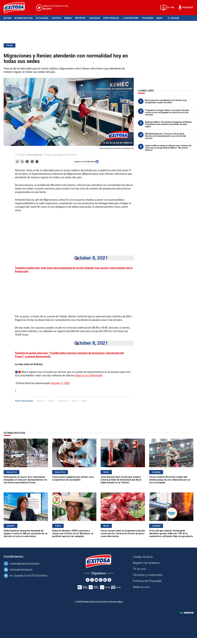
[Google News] (105, 580)
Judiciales (94, 18)
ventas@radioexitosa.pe (24, 563)
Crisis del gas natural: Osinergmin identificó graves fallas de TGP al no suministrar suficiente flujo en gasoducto (171, 533)
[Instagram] (101, 580)
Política (56, 18)
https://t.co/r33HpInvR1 (89, 375)
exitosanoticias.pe (21, 569)
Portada (9, 45)
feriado (51, 401)
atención (40, 401)
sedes (83, 401)
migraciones (63, 401)
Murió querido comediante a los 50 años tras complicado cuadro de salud (166, 101)
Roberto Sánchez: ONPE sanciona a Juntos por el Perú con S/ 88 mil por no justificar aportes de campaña (72, 533)
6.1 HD (170, 7)
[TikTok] (109, 580)
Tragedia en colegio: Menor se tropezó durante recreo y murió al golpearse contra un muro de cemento (167, 112)
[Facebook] (88, 580)
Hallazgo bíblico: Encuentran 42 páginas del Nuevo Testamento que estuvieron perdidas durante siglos (168, 124)
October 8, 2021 (91, 258)
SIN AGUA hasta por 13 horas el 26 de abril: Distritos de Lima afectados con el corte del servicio (165, 136)
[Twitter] (92, 580)
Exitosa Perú (131, 18)
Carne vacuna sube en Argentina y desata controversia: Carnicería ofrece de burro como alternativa (123, 533)
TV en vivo (139, 569)
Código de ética (143, 556)
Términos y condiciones (147, 575)
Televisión (147, 18)
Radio (159, 18)
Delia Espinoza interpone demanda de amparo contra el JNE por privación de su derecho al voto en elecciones (25, 533)
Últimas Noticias (23, 18)
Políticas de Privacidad (147, 581)
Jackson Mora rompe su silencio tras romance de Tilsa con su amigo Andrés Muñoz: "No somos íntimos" (168, 147)
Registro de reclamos (146, 563)
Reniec (74, 401)
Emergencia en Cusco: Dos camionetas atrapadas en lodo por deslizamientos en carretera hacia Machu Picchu (25, 480)
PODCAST (188, 7)
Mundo (68, 18)
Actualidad (42, 18)
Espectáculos (111, 18)
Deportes (80, 18)
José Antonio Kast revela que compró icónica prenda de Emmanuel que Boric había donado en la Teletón (121, 480)
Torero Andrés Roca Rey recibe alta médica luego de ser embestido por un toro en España (169, 480)
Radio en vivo (141, 587)
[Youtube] (96, 580)
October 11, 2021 (60, 383)
